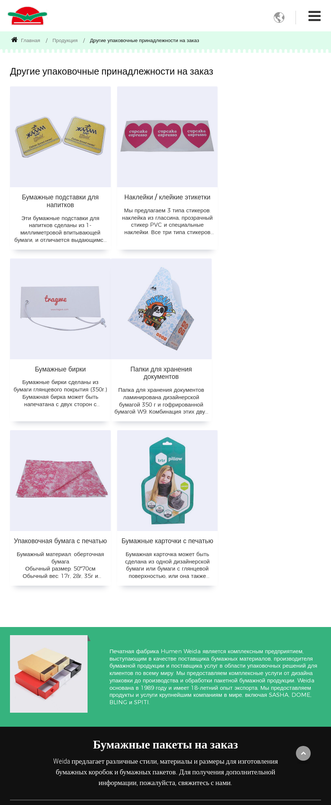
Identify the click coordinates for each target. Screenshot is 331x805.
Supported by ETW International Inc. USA (166, 795)
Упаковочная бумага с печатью (165, 366)
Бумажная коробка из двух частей (41, 680)
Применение (110, 649)
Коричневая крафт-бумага (179, 688)
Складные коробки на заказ (42, 665)
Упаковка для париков (107, 732)
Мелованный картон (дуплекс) (181, 731)
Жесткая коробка (30, 695)
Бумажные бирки (271, 195)
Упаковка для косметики (107, 751)
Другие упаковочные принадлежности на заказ (40, 730)
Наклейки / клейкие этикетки (165, 195)
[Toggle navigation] (314, 16)
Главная (25, 40)
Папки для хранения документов (59, 370)
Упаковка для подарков (107, 713)
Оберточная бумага (179, 715)
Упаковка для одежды (107, 694)
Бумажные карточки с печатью (271, 366)
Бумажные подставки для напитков (59, 199)
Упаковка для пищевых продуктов (107, 672)
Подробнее (104, 766)
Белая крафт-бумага (180, 703)
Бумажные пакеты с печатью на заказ (44, 711)
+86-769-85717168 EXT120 (263, 715)
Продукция (65, 40)
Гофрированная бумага (184, 673)
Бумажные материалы (174, 653)
